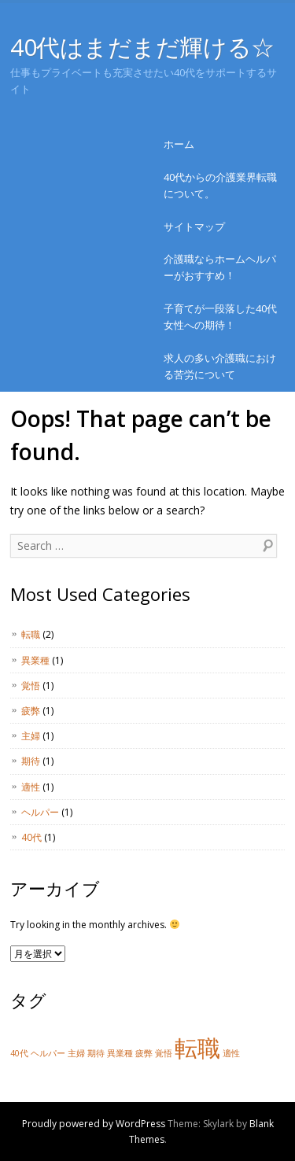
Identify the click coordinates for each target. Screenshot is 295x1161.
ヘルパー (40, 812)
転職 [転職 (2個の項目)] (197, 1047)
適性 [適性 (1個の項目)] (231, 1053)
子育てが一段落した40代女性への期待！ (220, 316)
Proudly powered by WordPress (93, 1123)
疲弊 (30, 710)
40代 (31, 837)
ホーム (179, 144)
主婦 (30, 736)
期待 (30, 761)
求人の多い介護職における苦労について (220, 366)
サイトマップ (194, 226)
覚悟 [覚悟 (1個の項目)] (163, 1053)
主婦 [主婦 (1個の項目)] (76, 1053)
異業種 (35, 660)
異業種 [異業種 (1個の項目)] (120, 1053)
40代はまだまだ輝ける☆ (142, 47)
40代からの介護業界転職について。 (220, 185)
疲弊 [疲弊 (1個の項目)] (144, 1053)
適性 (30, 787)
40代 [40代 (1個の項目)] (19, 1053)
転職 (30, 634)
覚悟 (30, 685)
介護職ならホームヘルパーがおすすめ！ (220, 267)
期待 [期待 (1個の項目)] (96, 1053)
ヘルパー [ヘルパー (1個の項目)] (48, 1053)
